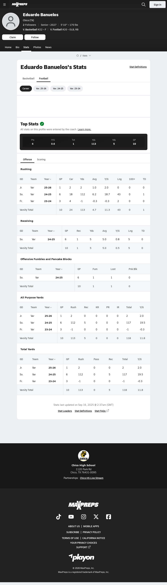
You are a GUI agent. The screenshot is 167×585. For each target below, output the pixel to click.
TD (144, 178)
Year (47, 178)
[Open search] (143, 4)
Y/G (106, 178)
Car (71, 178)
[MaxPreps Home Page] (77, 55)
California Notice (93, 538)
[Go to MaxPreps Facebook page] (108, 517)
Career (26, 88)
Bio (17, 47)
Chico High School (83, 458)
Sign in (157, 4)
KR (97, 307)
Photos (37, 47)
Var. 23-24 (75, 88)
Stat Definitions (138, 66)
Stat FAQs (102, 410)
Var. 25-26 (41, 88)
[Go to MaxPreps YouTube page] (71, 517)
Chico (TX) (28, 20)
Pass (96, 358)
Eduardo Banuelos (40, 14)
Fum (94, 268)
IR (118, 307)
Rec (78, 230)
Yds (82, 178)
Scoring (41, 159)
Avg (94, 178)
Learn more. (84, 129)
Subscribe (72, 532)
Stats (26, 47)
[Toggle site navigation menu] (4, 4)
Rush (73, 307)
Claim (13, 37)
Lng (119, 178)
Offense (27, 159)
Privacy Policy (92, 532)
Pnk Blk (133, 268)
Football (43, 78)
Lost (112, 268)
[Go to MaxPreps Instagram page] (83, 517)
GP (60, 178)
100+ (132, 178)
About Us (74, 526)
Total (129, 307)
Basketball (29, 78)
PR (107, 307)
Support (83, 547)
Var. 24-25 (58, 88)
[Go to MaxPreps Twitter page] (96, 517)
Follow (35, 37)
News (48, 47)
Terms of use (70, 538)
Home (8, 47)
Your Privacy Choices (83, 542)
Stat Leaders (65, 410)
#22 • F (34, 29)
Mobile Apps (91, 526)
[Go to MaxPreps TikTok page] (58, 517)
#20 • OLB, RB (64, 29)
